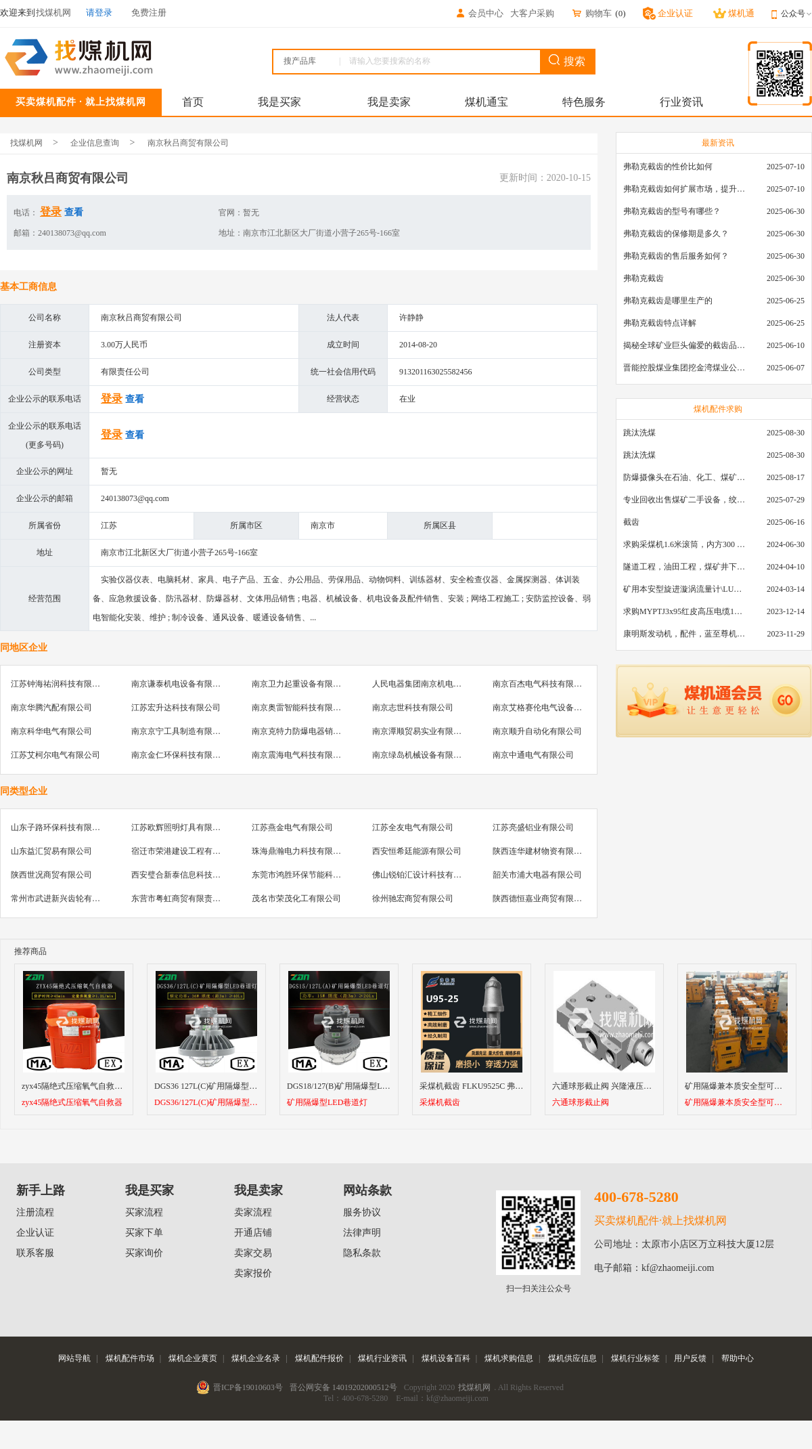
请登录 (99, 12)
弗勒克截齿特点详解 (659, 323)
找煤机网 (26, 143)
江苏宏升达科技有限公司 (176, 707)
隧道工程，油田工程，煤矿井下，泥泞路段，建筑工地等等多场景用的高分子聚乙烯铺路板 (684, 566)
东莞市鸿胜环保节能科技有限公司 (313, 875)
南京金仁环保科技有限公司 (180, 755)
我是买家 (279, 102)
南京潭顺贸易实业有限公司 (421, 731)
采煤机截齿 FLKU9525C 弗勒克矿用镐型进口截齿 (508, 1086)
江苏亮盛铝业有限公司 (533, 827)
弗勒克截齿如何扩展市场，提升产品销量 (684, 189)
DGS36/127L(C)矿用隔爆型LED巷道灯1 (206, 1102)
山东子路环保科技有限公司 (59, 827)
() (620, 13)
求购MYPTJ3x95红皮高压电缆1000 (684, 611)
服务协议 (362, 1212)
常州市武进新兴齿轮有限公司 (63, 898)
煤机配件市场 (130, 1358)
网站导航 (74, 1358)
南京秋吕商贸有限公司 (188, 143)
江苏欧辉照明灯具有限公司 (180, 827)
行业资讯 (681, 102)
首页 (193, 102)
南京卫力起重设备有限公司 (300, 684)
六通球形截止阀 (580, 1102)
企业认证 (35, 1233)
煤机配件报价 (319, 1358)
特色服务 (584, 102)
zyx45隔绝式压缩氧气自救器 (72, 1102)
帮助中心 (737, 1358)
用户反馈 (690, 1358)
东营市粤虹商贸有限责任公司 (184, 898)
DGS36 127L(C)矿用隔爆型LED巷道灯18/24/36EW (242, 1086)
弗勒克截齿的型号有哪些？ (672, 211)
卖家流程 (253, 1212)
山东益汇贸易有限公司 (51, 851)
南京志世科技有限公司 (412, 707)
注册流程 (35, 1212)
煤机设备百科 (446, 1358)
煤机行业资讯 (382, 1358)
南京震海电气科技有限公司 (300, 755)
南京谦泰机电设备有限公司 (180, 684)
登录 (51, 211)
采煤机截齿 (440, 1102)
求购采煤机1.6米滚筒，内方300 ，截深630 (684, 544)
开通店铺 (253, 1233)
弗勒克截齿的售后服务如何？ (676, 256)
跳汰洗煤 (639, 432)
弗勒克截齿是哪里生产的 (668, 300)
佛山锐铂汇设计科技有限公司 (425, 875)
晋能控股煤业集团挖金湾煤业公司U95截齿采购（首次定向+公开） (684, 367)
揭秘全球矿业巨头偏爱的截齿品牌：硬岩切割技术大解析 (684, 345)
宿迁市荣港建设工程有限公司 (184, 851)
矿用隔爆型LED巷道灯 (327, 1102)
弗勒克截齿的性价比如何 (668, 166)
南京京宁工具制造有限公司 (180, 731)
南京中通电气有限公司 (533, 755)
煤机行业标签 (635, 1358)
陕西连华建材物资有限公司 (541, 851)
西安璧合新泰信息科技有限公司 (188, 875)
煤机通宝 (486, 102)
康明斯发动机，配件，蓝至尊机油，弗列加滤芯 (684, 634)
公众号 (796, 13)
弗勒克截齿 (643, 278)
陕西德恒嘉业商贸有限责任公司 (549, 898)
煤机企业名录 (255, 1358)
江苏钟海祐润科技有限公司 (59, 684)
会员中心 (479, 13)
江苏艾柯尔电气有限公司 (55, 755)
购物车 (591, 13)
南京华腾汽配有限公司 (51, 707)
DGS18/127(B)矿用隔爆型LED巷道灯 (352, 1086)
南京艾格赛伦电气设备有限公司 (549, 707)
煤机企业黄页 (192, 1358)
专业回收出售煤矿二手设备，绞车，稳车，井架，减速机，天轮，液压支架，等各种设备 (684, 499)
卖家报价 (253, 1273)
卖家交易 (253, 1253)
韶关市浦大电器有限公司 (537, 875)
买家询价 (144, 1253)
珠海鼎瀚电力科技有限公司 (300, 851)
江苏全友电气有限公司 (412, 827)
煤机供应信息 (572, 1358)
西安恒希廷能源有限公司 (416, 851)
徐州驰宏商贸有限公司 (412, 898)
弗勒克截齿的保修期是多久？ (676, 233)
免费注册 (148, 12)
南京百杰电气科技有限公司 (541, 684)
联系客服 (35, 1253)
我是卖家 (389, 102)
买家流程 (144, 1212)
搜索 (567, 60)
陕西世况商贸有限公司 (51, 875)
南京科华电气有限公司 (51, 731)
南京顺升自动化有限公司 (537, 731)
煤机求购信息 (508, 1358)
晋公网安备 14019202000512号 (343, 1387)
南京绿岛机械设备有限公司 (421, 755)
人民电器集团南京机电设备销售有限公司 (445, 684)
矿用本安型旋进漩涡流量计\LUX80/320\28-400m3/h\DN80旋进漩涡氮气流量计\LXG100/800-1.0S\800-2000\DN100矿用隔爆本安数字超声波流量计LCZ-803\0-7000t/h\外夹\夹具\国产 (684, 589)
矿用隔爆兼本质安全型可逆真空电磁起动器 (737, 1102)
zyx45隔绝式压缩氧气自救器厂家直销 (88, 1086)
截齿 (631, 522)
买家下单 (144, 1233)
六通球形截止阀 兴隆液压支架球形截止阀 (626, 1086)
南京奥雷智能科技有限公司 (300, 707)
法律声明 (362, 1233)
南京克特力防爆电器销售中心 (304, 731)
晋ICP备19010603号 (248, 1387)
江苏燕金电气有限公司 (292, 827)
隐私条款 (362, 1253)
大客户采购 (532, 13)
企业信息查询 (94, 143)
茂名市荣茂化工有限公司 (296, 898)
